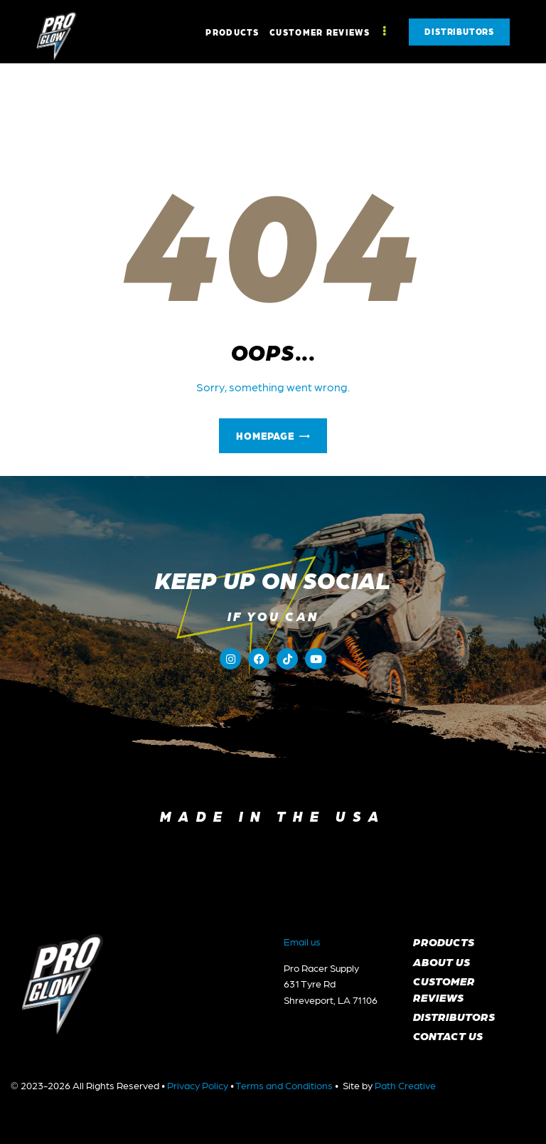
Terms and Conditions (284, 1085)
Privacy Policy (197, 1085)
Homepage (265, 435)
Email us (302, 941)
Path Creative (405, 1085)
